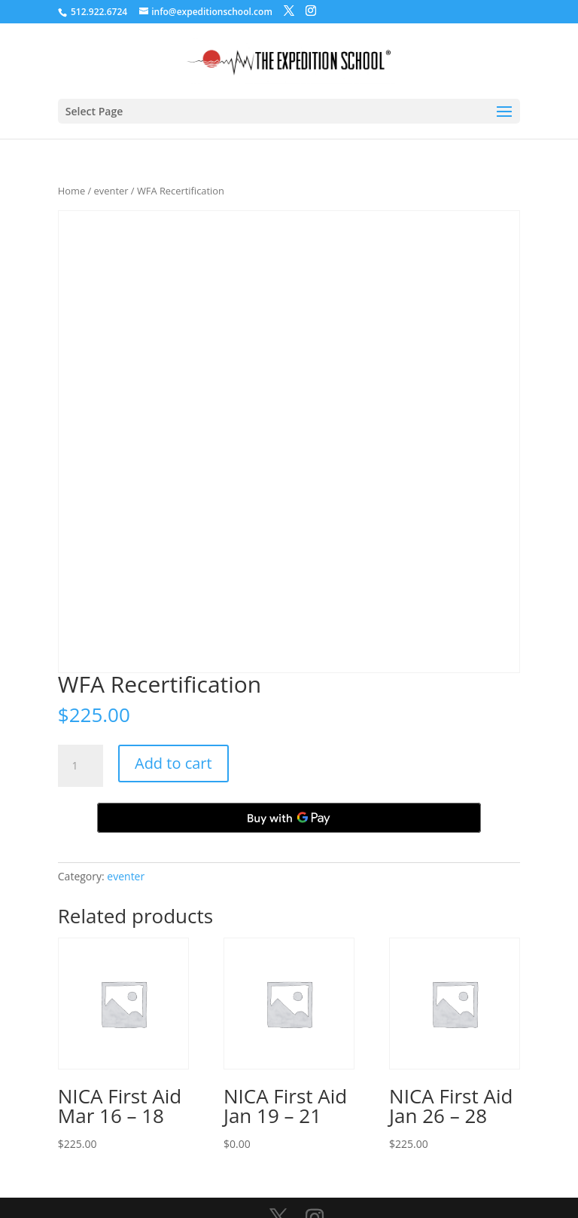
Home (71, 190)
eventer (111, 190)
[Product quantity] (80, 766)
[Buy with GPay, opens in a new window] (289, 818)
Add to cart (173, 763)
